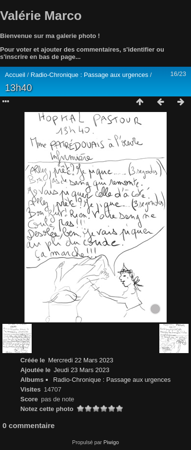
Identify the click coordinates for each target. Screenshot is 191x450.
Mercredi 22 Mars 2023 (81, 360)
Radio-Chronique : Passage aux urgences (90, 74)
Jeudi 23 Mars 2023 (81, 370)
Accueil (15, 74)
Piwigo (111, 442)
